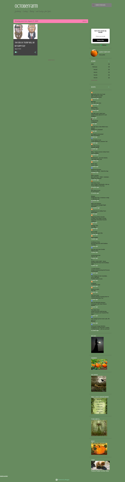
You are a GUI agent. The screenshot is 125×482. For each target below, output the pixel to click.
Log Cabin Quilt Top (96, 159)
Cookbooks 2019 (95, 284)
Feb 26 (95, 69)
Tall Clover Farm (95, 183)
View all (84, 21)
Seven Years (94, 165)
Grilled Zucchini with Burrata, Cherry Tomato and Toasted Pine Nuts (99, 313)
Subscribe (100, 40)
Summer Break (95, 147)
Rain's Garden (95, 175)
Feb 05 (95, 75)
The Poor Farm (95, 295)
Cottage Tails (94, 225)
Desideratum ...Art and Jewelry (99, 157)
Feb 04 (95, 77)
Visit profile (102, 54)
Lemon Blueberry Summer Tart (99, 141)
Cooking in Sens (95, 242)
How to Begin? (95, 153)
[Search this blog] (103, 5)
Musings (93, 101)
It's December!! (95, 191)
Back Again (94, 212)
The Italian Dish (95, 310)
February (94, 66)
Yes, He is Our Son (96, 103)
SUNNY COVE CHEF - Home (98, 261)
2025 (92, 64)
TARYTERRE (94, 237)
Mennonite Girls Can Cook (98, 94)
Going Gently (94, 120)
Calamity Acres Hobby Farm (98, 211)
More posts (51, 60)
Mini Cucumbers (95, 135)
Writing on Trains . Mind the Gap (99, 171)
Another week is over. (97, 279)
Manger (93, 196)
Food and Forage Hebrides (98, 326)
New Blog (93, 227)
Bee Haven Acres (95, 190)
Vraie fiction (94, 107)
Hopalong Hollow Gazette (98, 217)
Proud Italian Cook (96, 140)
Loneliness (94, 122)
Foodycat (93, 283)
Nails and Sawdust (96, 203)
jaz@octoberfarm (104, 52)
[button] (35, 52)
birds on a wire (95, 289)
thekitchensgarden (96, 169)
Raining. (93, 321)
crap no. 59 (94, 256)
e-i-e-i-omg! (94, 231)
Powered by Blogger (62, 479)
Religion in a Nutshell (97, 129)
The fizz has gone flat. (97, 233)
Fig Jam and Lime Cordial (98, 249)
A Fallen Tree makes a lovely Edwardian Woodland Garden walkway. (99, 220)
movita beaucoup (95, 255)
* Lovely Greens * (95, 268)
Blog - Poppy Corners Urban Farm (100, 152)
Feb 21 (95, 72)
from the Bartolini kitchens (98, 302)
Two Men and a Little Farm (98, 113)
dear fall (93, 290)
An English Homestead (97, 134)
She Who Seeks (95, 146)
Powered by (100, 45)
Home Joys (94, 163)
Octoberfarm (26, 6)
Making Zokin (94, 250)
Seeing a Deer (95, 109)
